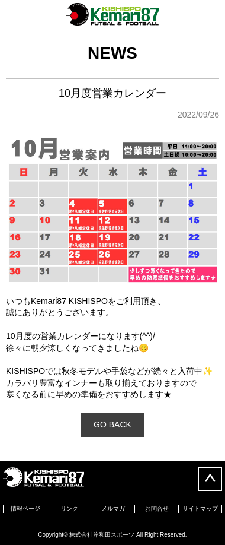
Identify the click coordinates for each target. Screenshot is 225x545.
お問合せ (157, 508)
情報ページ (25, 508)
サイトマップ (200, 508)
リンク (69, 508)
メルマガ (113, 508)
